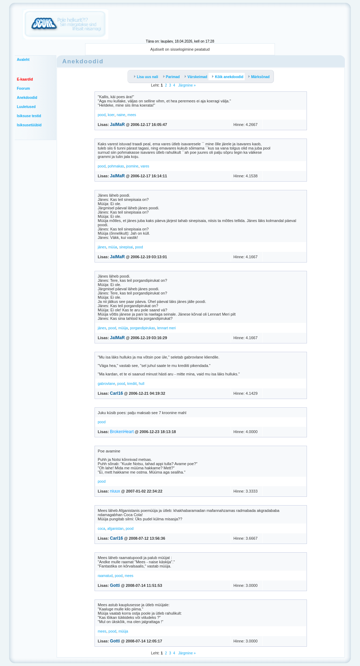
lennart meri (166, 328)
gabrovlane (106, 384)
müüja (123, 328)
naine (121, 115)
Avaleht (23, 60)
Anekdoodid (27, 98)
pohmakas (116, 166)
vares (145, 166)
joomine (132, 166)
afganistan (115, 529)
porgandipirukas (142, 328)
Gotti (115, 585)
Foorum (23, 88)
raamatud (105, 576)
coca (101, 529)
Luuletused (26, 107)
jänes (102, 247)
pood (101, 115)
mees (132, 115)
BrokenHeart (122, 431)
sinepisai (126, 247)
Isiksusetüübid (29, 125)
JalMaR (117, 124)
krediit (132, 384)
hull (141, 384)
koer (111, 115)
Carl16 (116, 393)
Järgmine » (186, 85)
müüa (112, 247)
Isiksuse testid (29, 116)
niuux (115, 491)
